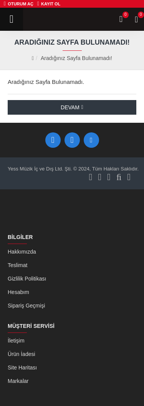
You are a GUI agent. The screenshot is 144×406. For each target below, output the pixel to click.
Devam (70, 107)
